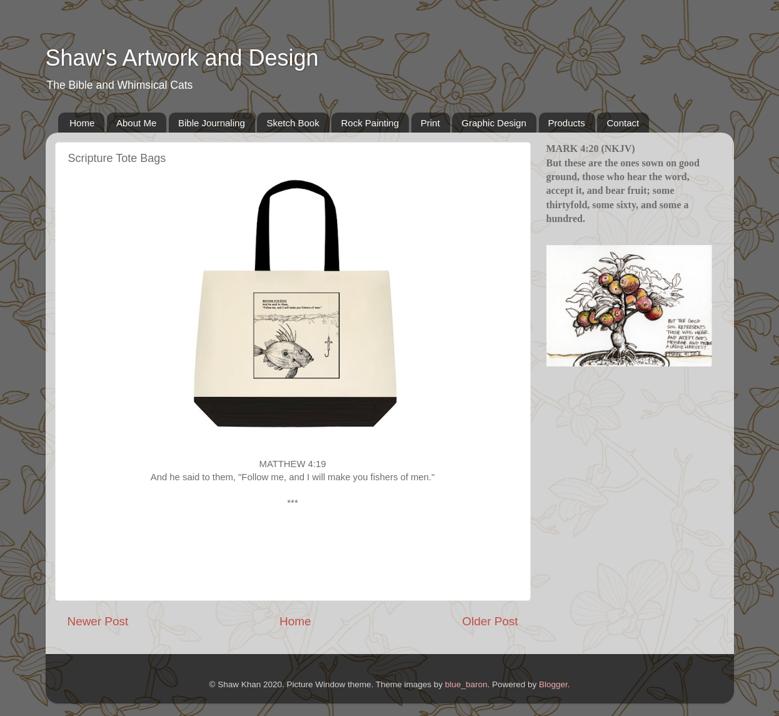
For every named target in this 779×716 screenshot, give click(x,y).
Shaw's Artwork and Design (182, 58)
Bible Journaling (211, 123)
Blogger (553, 684)
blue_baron (466, 684)
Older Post (490, 621)
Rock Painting (370, 123)
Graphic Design (493, 123)
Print (430, 123)
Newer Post (98, 621)
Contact (622, 123)
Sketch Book (292, 123)
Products (566, 123)
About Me (136, 123)
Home (81, 123)
